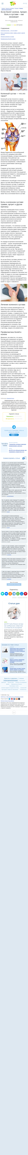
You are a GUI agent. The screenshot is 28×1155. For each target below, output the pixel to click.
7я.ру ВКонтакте (14, 699)
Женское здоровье (13, 442)
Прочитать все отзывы (14, 584)
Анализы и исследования (20, 682)
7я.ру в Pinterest (12, 699)
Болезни (12, 647)
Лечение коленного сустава (7, 36)
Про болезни (22, 680)
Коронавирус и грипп (14, 685)
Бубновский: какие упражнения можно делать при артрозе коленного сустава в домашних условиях (17, 650)
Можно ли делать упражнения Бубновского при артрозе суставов (17, 661)
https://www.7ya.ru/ (10, 696)
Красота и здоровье (10, 678)
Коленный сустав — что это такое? (9, 30)
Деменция (3, 682)
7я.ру (19, 699)
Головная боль (23, 689)
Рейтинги (3, 700)
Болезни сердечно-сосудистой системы (10, 687)
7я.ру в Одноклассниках (17, 699)
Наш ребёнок (11, 700)
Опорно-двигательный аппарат (11, 680)
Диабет (7, 684)
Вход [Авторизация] (25, 3)
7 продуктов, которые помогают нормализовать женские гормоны (17, 446)
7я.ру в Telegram (9, 699)
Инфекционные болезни (16, 684)
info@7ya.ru (3, 696)
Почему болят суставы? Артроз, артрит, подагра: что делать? (17, 669)
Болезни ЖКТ (23, 687)
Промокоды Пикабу (19, 696)
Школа (10, 448)
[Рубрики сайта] (2, 3)
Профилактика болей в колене (8, 39)
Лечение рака (11, 682)
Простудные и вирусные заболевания (10, 689)
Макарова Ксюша (10, 398)
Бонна (6, 700)
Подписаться (14, 435)
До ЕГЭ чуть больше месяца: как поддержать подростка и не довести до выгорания (18, 452)
